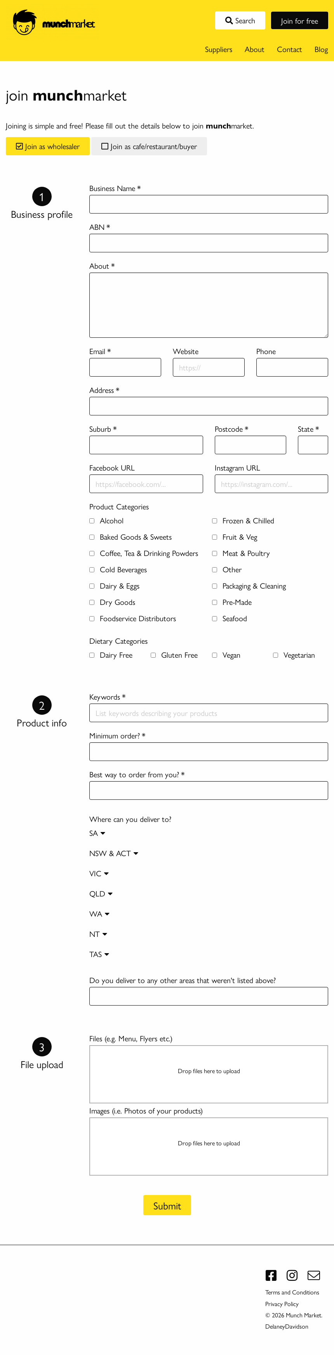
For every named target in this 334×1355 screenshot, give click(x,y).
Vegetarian (294, 654)
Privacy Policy (282, 1303)
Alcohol (106, 520)
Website (185, 350)
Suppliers (218, 48)
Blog (321, 48)
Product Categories (119, 506)
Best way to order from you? (134, 774)
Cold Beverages (118, 569)
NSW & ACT (113, 852)
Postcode (229, 428)
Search (240, 20)
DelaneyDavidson (286, 1326)
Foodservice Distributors (132, 618)
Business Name (112, 187)
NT (98, 933)
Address (101, 389)
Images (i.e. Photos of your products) (146, 1110)
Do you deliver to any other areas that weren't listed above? (182, 979)
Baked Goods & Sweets (130, 536)
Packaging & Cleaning (249, 585)
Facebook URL (112, 467)
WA (99, 913)
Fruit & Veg (234, 536)
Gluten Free (174, 654)
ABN (96, 226)
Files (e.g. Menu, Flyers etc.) (130, 1038)
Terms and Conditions (292, 1291)
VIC (99, 873)
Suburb (100, 428)
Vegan (226, 654)
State (305, 428)
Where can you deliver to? (208, 890)
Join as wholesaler (48, 145)
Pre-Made (232, 601)
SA (97, 832)
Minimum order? (114, 735)
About (254, 48)
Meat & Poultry (241, 552)
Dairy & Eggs (114, 585)
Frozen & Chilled (243, 520)
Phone (266, 350)
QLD (101, 893)
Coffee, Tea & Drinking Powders (143, 552)
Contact (289, 48)
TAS (99, 953)
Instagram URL (237, 467)
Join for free (299, 20)
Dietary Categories (118, 640)
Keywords (104, 696)
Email (97, 350)
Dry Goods (112, 601)
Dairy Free (110, 654)
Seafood (229, 618)
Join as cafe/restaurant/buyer (149, 145)
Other (227, 569)
